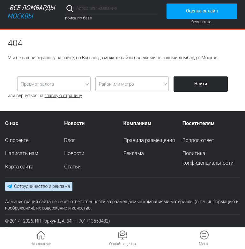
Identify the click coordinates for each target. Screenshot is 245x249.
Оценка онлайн (202, 10)
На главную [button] (41, 244)
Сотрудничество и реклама (42, 186)
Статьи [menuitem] (72, 167)
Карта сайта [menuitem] (19, 167)
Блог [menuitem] (69, 140)
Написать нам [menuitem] (21, 153)
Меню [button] (204, 244)
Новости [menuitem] (74, 153)
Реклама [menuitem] (133, 153)
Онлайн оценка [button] (122, 244)
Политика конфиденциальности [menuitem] (208, 158)
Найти (200, 83)
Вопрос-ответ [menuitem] (198, 140)
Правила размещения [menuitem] (149, 140)
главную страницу (63, 95)
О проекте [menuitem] (16, 140)
